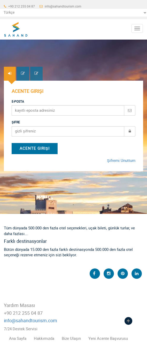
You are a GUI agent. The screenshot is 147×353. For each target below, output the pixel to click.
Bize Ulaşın (71, 339)
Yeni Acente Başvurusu (108, 339)
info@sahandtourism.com (60, 6)
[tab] (10, 73)
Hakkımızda (44, 339)
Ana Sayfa (17, 339)
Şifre (16, 122)
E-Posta (18, 101)
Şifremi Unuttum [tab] (121, 161)
